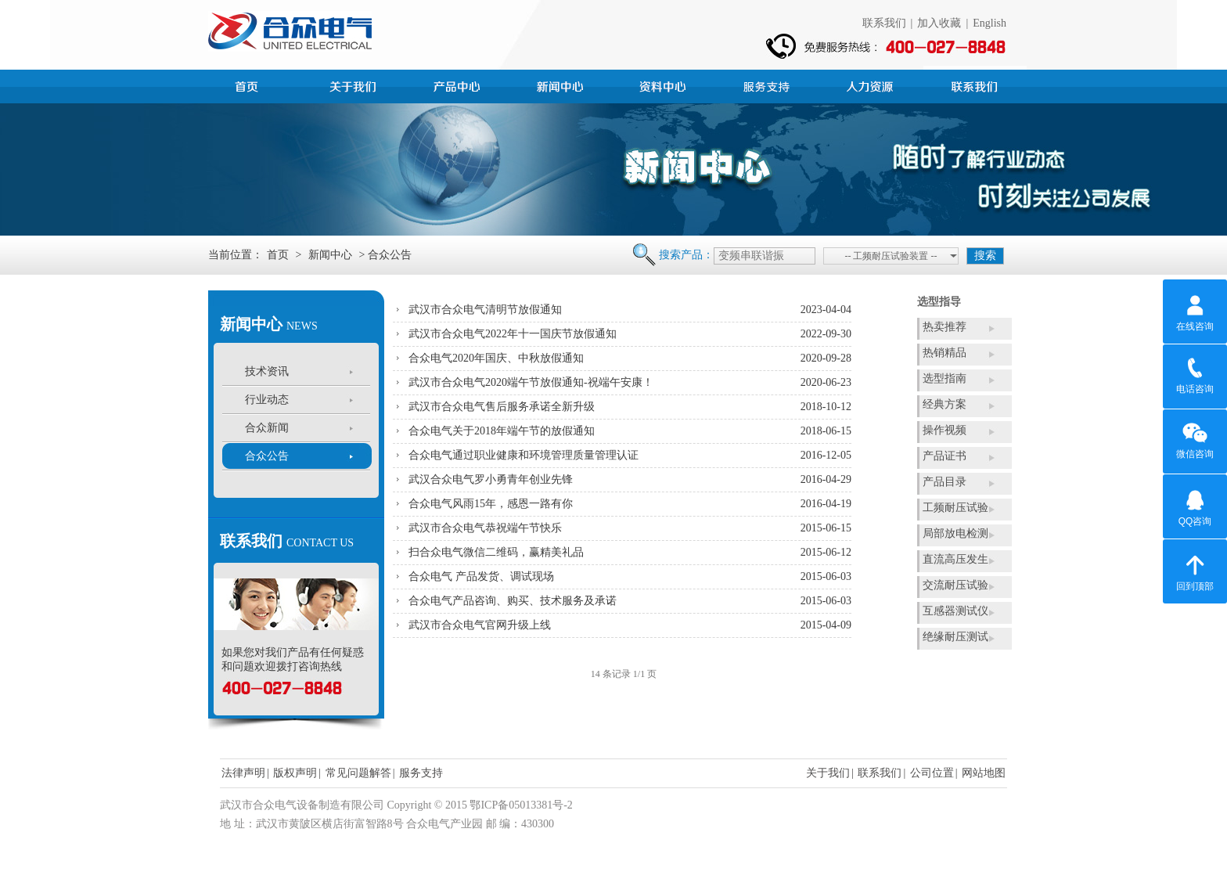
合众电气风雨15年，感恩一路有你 (490, 504)
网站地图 (984, 773)
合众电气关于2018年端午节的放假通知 (501, 431)
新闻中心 (562, 84)
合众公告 (267, 456)
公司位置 (932, 773)
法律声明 (243, 773)
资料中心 (665, 84)
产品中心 (458, 84)
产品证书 (944, 456)
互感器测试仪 (955, 611)
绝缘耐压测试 (955, 637)
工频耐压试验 (955, 507)
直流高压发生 (955, 559)
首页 (252, 84)
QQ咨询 (1195, 506)
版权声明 (295, 773)
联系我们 (884, 23)
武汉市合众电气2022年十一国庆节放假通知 (512, 334)
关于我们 (828, 773)
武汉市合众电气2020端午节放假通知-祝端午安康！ (530, 382)
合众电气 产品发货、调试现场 (481, 576)
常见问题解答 (358, 773)
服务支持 (768, 84)
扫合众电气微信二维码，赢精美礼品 (496, 552)
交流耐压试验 (955, 585)
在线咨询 (1195, 311)
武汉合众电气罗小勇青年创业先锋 (490, 479)
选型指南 (944, 378)
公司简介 (355, 84)
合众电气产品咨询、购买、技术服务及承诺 (512, 601)
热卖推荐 (944, 327)
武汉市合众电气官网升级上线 (479, 625)
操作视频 (944, 430)
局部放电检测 (955, 533)
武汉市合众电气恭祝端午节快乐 (485, 528)
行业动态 (267, 399)
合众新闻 (267, 428)
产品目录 (944, 482)
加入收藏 (939, 23)
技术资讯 (267, 371)
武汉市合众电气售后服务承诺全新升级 (501, 406)
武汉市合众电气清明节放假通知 (485, 309)
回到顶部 (1195, 570)
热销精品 (944, 352)
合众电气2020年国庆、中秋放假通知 (496, 358)
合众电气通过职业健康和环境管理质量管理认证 (523, 455)
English (989, 23)
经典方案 (944, 404)
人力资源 (871, 84)
